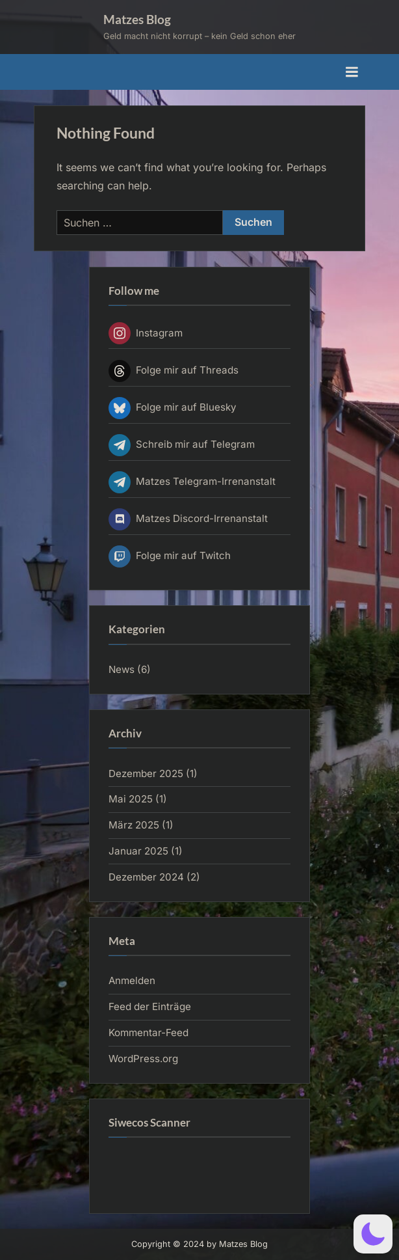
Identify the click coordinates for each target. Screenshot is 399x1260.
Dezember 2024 (146, 877)
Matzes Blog (137, 19)
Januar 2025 (138, 851)
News (122, 669)
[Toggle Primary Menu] (351, 72)
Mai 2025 (131, 799)
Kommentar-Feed (148, 1032)
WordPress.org (143, 1058)
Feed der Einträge (150, 1006)
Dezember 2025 (146, 773)
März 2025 (134, 825)
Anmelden (132, 980)
